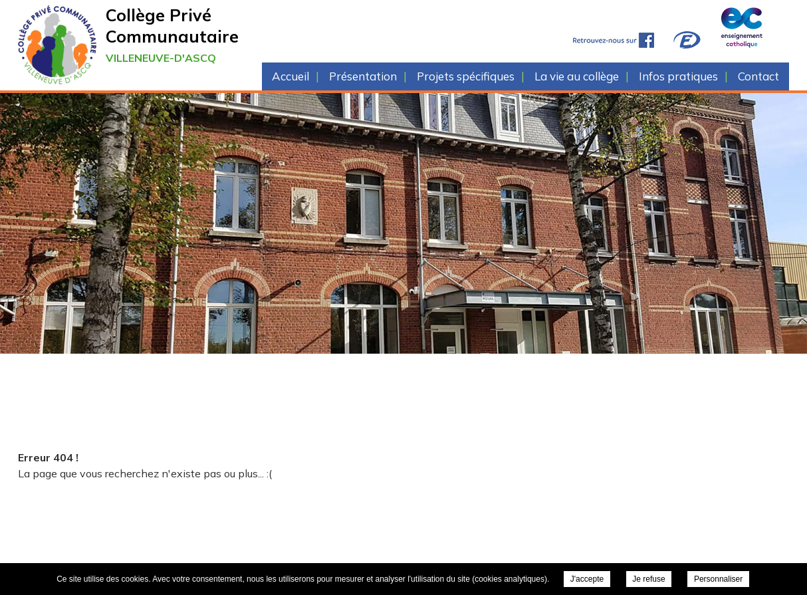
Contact (758, 76)
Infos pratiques (678, 76)
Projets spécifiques (466, 76)
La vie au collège (576, 76)
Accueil (290, 76)
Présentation (363, 76)
